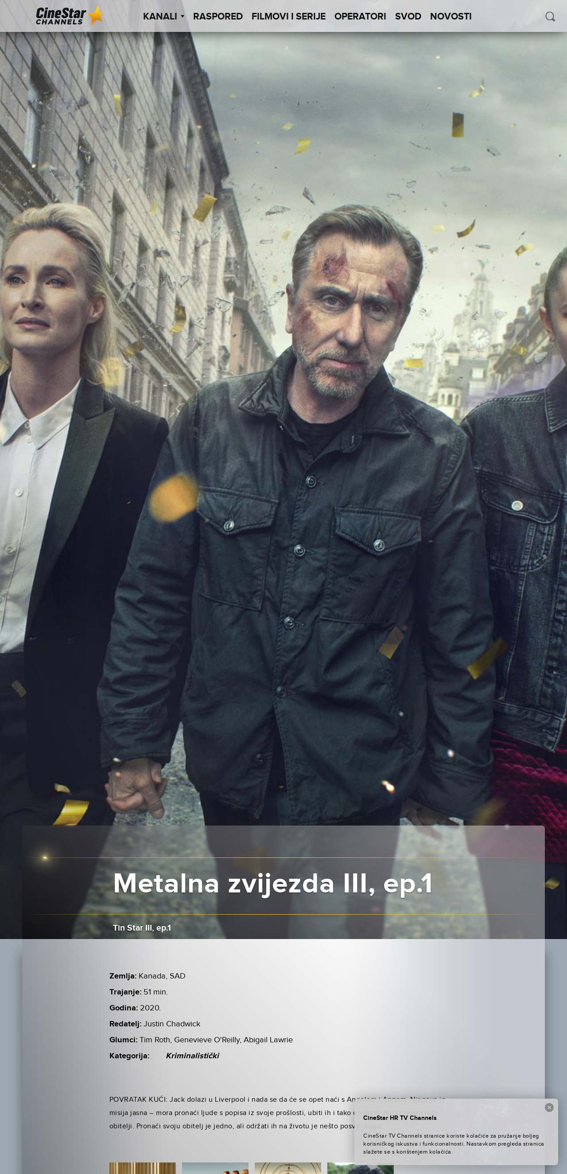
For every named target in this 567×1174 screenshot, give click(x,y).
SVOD (408, 17)
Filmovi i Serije (289, 17)
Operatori (360, 17)
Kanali (163, 17)
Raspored (218, 17)
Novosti (451, 17)
